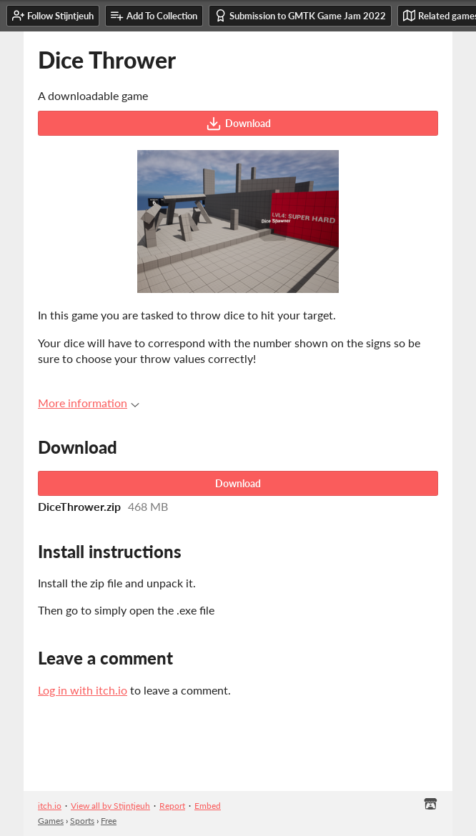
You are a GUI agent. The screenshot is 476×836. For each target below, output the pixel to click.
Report (172, 805)
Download (238, 123)
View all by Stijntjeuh (110, 805)
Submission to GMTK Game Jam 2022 (300, 15)
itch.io (49, 805)
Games (51, 820)
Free (108, 820)
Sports (82, 820)
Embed (207, 805)
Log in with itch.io (82, 690)
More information (88, 402)
